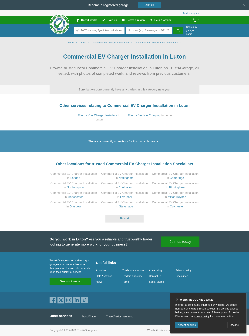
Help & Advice (104, 276)
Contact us (155, 276)
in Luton (150, 115)
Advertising (155, 270)
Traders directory (132, 276)
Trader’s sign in (191, 13)
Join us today (180, 242)
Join (149, 4)
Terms (126, 281)
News (99, 281)
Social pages (156, 281)
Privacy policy (183, 270)
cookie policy (202, 316)
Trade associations (133, 270)
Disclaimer (181, 276)
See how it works (70, 281)
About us (101, 270)
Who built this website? (160, 330)
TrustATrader (89, 316)
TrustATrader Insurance (119, 316)
